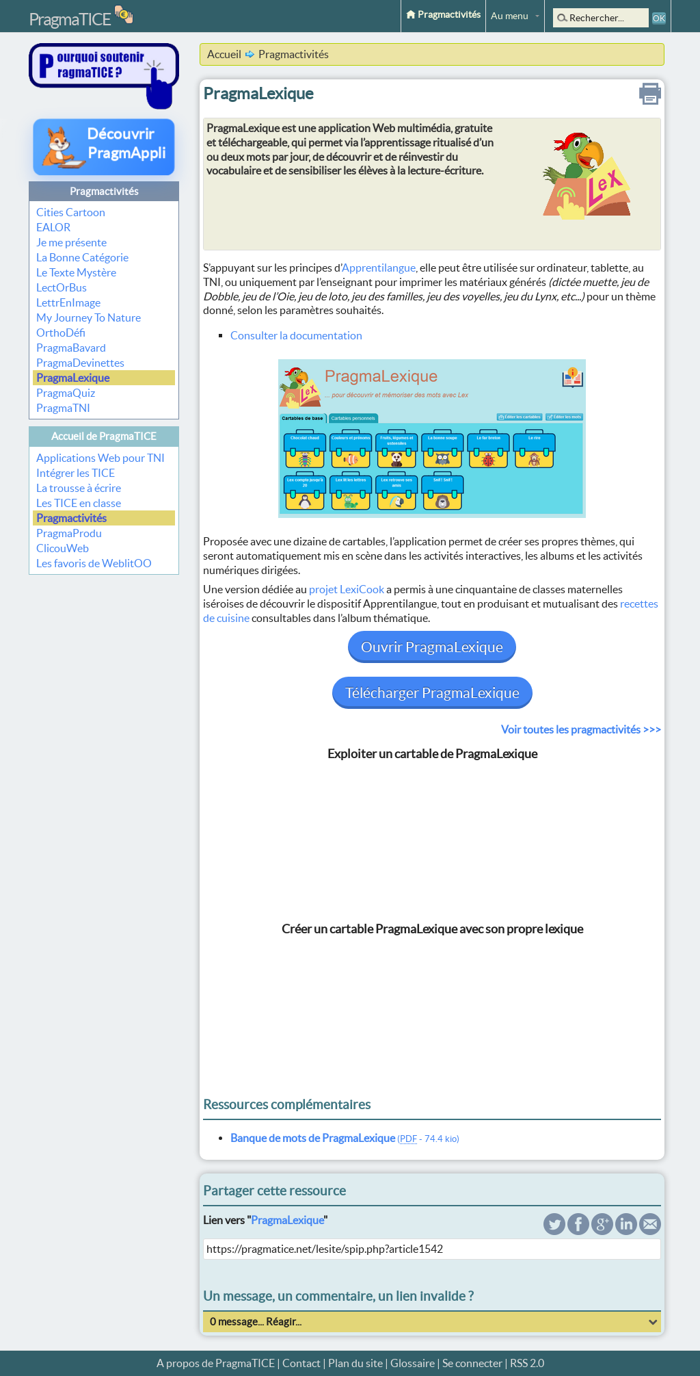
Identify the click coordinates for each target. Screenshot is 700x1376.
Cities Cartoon (70, 212)
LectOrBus (61, 287)
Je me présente (71, 242)
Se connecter (472, 1363)
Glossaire (412, 1363)
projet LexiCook (346, 589)
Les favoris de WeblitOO (94, 563)
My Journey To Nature (88, 317)
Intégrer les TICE (75, 473)
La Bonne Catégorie (82, 257)
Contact (301, 1363)
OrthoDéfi (60, 332)
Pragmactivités (443, 14)
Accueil (224, 54)
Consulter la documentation (296, 335)
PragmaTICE (70, 19)
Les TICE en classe (78, 503)
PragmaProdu (69, 533)
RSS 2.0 (527, 1363)
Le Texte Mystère (76, 272)
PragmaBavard (71, 347)
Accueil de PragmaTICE (104, 436)
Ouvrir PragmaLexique (432, 647)
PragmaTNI (63, 408)
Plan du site (355, 1363)
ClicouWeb (62, 548)
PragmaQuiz (65, 393)
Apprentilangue (379, 267)
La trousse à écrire (78, 488)
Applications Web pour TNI (100, 458)
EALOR (53, 227)
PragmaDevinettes (80, 362)
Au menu (509, 15)
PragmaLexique (72, 378)
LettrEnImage (68, 302)
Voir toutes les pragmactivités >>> (581, 729)
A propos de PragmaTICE (216, 1363)
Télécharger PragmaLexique (432, 693)
